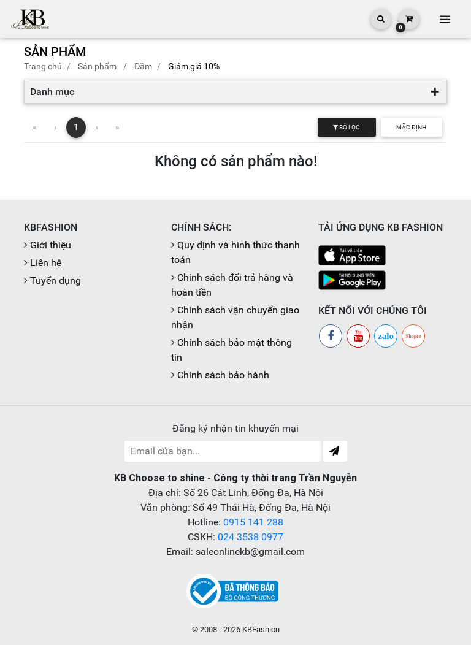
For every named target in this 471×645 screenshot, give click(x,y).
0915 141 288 (253, 522)
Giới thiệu (50, 245)
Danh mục (52, 91)
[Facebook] (330, 336)
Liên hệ (45, 263)
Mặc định (411, 127)
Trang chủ (43, 66)
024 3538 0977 (250, 537)
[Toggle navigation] (444, 19)
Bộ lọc (346, 127)
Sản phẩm (97, 66)
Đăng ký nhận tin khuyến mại (235, 428)
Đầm (143, 66)
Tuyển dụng (55, 280)
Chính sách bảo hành (223, 375)
